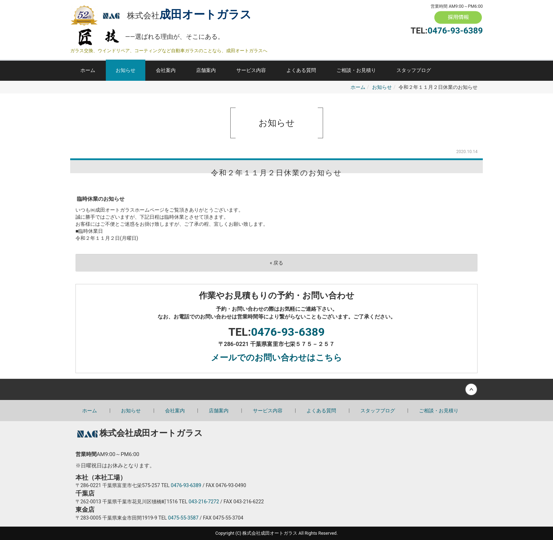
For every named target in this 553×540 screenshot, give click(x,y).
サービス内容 (251, 70)
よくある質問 (301, 70)
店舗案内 (206, 70)
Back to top (276, 389)
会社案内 (166, 70)
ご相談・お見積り (356, 70)
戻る (276, 263)
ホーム (87, 70)
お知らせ (125, 70)
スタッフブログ (413, 70)
